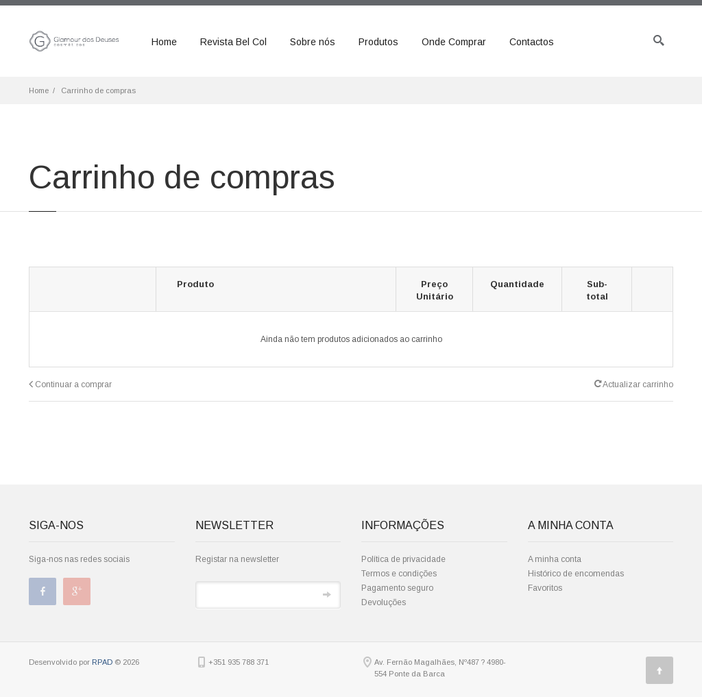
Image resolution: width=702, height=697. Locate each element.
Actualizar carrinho (633, 384)
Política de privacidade (403, 559)
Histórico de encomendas (576, 573)
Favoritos (545, 588)
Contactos (531, 41)
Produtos (378, 41)
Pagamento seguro (397, 588)
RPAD (102, 662)
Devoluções (383, 602)
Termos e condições (399, 573)
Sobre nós (312, 41)
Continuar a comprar (70, 384)
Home (164, 41)
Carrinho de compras (98, 90)
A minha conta (554, 559)
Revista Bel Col (233, 41)
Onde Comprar (454, 41)
